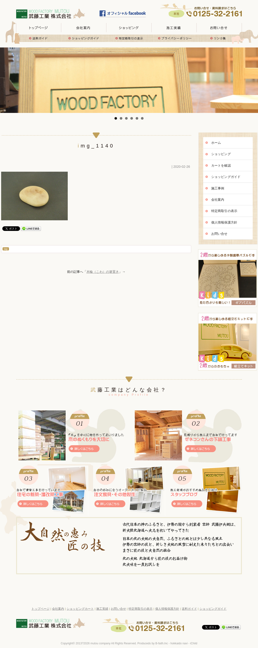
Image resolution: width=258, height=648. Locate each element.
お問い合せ (219, 28)
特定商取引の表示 (129, 38)
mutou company (101, 643)
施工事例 (217, 188)
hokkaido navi (179, 643)
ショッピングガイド (83, 38)
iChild (193, 643)
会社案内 (217, 199)
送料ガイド (38, 38)
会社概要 (83, 28)
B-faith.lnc (161, 643)
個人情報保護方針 (224, 222)
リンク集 (219, 38)
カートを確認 (221, 165)
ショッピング (221, 154)
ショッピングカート (80, 608)
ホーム (216, 142)
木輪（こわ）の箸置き (102, 272)
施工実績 (174, 28)
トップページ (38, 28)
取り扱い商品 (129, 28)
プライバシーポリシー (174, 38)
